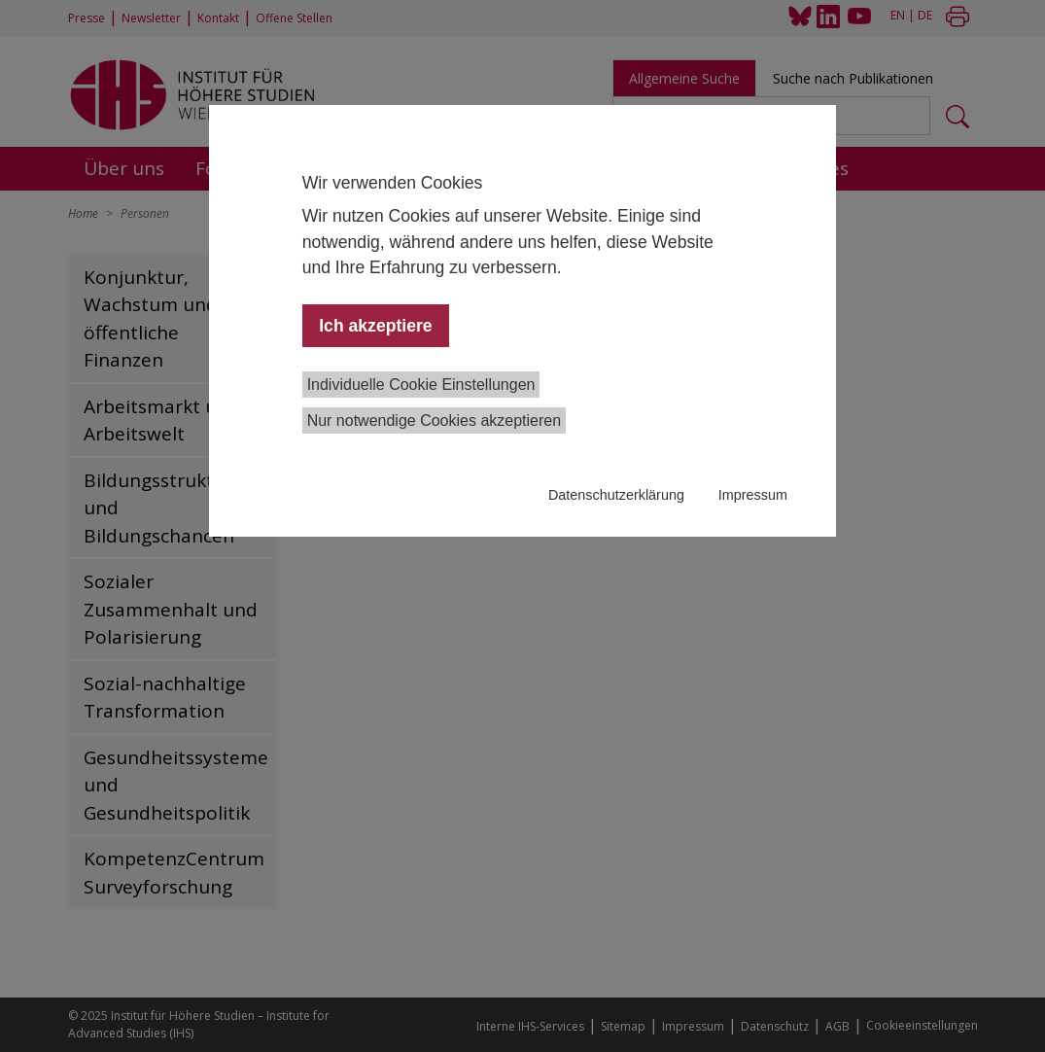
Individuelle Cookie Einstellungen (421, 384)
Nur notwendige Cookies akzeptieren (434, 420)
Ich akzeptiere (375, 325)
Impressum (752, 495)
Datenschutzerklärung (616, 495)
